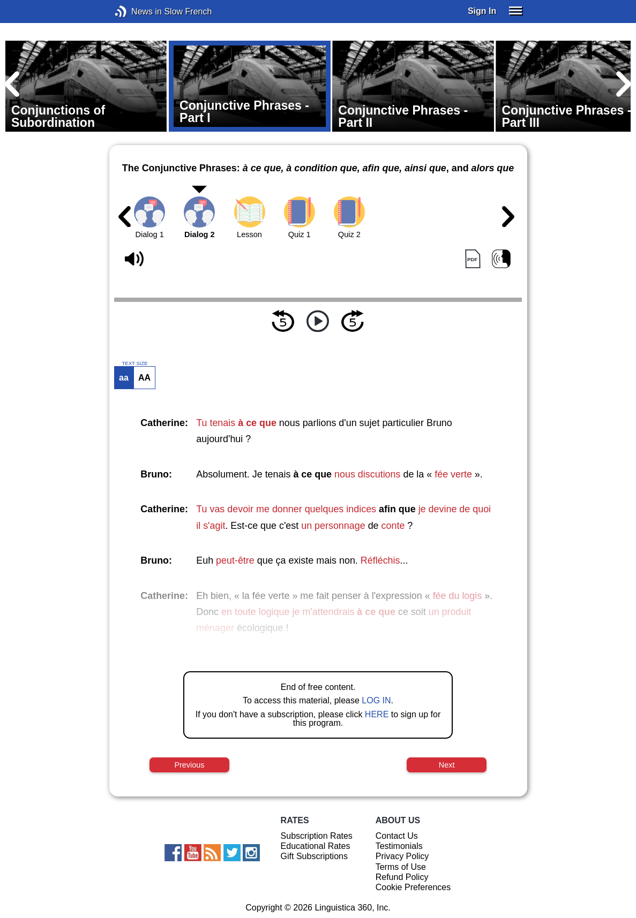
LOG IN (376, 700)
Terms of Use (401, 866)
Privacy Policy (402, 856)
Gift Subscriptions (314, 856)
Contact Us (397, 835)
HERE (376, 714)
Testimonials (399, 846)
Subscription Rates (317, 835)
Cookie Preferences (413, 887)
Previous (189, 765)
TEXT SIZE (134, 363)
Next (447, 765)
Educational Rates (315, 846)
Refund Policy (402, 877)
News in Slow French (137, 11)
